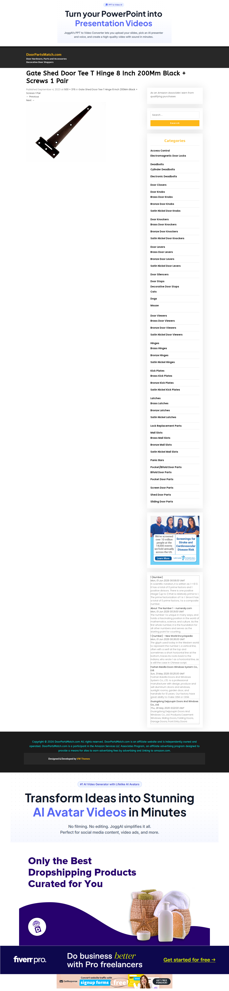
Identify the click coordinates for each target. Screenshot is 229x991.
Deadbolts (157, 164)
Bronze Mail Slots (161, 444)
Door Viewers (158, 315)
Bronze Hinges (159, 355)
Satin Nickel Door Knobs (165, 210)
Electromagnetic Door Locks (168, 155)
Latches (155, 398)
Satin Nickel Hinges (162, 362)
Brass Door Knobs (161, 197)
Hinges (154, 343)
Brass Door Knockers (163, 224)
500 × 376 (69, 89)
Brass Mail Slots (160, 438)
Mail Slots (156, 432)
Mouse (154, 305)
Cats (153, 291)
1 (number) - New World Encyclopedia (172, 636)
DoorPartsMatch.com (43, 54)
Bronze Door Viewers (163, 327)
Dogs (153, 298)
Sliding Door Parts (161, 501)
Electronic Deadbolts (163, 176)
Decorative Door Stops (164, 286)
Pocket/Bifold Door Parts (166, 467)
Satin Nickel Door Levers (165, 266)
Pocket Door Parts (161, 479)
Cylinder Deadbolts (162, 169)
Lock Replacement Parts (166, 425)
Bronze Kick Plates (162, 382)
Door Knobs (157, 192)
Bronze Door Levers (162, 259)
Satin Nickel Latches (163, 417)
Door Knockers (159, 219)
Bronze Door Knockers (164, 231)
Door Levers (157, 247)
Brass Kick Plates (161, 375)
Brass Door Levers (161, 252)
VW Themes (83, 758)
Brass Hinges (158, 348)
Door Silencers (159, 274)
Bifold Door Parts (161, 472)
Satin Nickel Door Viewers (166, 334)
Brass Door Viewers (162, 320)
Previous (32, 96)
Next (30, 100)
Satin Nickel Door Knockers (167, 238)
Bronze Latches (160, 410)
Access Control (160, 150)
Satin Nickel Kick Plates (165, 389)
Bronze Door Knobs (162, 204)
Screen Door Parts (161, 487)
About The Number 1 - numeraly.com (171, 608)
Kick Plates (157, 370)
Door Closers (158, 185)
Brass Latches (159, 403)
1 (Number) (157, 577)
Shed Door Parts (160, 494)
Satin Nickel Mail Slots (164, 451)
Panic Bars (157, 460)
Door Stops (157, 281)
